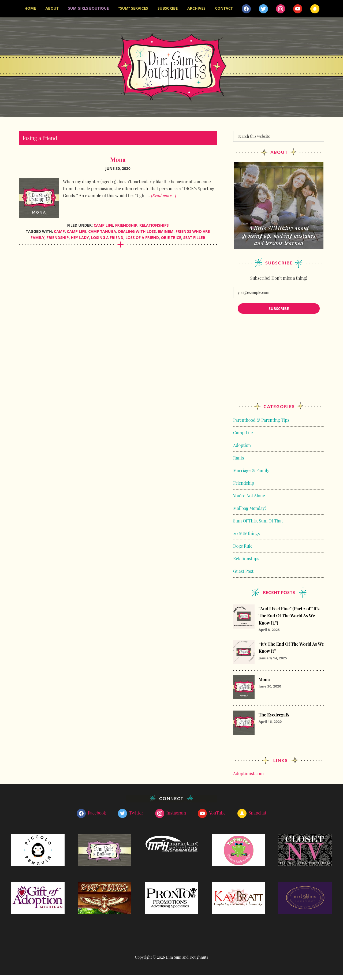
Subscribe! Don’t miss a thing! (278, 278)
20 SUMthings (246, 533)
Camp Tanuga (102, 231)
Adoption (242, 445)
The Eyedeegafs (274, 714)
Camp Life (103, 224)
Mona (117, 159)
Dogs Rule (242, 545)
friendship (58, 237)
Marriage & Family (251, 470)
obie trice (171, 237)
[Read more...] (163, 195)
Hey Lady (80, 237)
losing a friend (107, 237)
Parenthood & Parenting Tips (261, 420)
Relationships (154, 224)
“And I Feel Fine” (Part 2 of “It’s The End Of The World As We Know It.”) (289, 615)
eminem (165, 231)
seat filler (194, 237)
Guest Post (243, 571)
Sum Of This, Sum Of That (258, 520)
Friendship (126, 224)
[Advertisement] (278, 363)
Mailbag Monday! (249, 508)
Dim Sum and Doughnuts (171, 67)
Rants (238, 457)
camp (59, 231)
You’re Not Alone (249, 495)
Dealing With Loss (137, 231)
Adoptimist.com (248, 773)
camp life (76, 231)
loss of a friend (142, 237)
